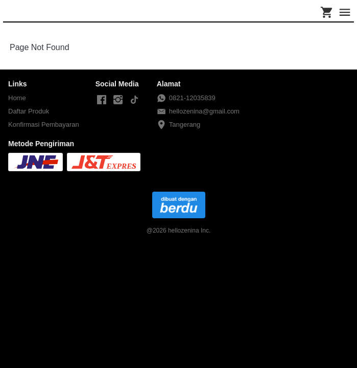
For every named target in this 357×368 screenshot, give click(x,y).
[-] (102, 100)
